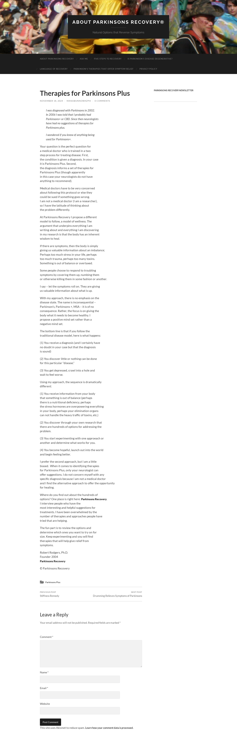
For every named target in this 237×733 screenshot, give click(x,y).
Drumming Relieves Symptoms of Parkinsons (117, 594)
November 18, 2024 (51, 101)
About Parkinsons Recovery (57, 59)
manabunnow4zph (79, 101)
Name (44, 672)
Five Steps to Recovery (108, 59)
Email (44, 688)
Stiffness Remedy (49, 594)
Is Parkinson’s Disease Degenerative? (150, 59)
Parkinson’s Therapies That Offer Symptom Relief (103, 69)
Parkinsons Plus (53, 582)
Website (45, 704)
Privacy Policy (148, 69)
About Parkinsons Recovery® (118, 22)
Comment (46, 637)
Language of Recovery (54, 69)
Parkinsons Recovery (94, 499)
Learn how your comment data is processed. (110, 728)
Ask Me (84, 59)
